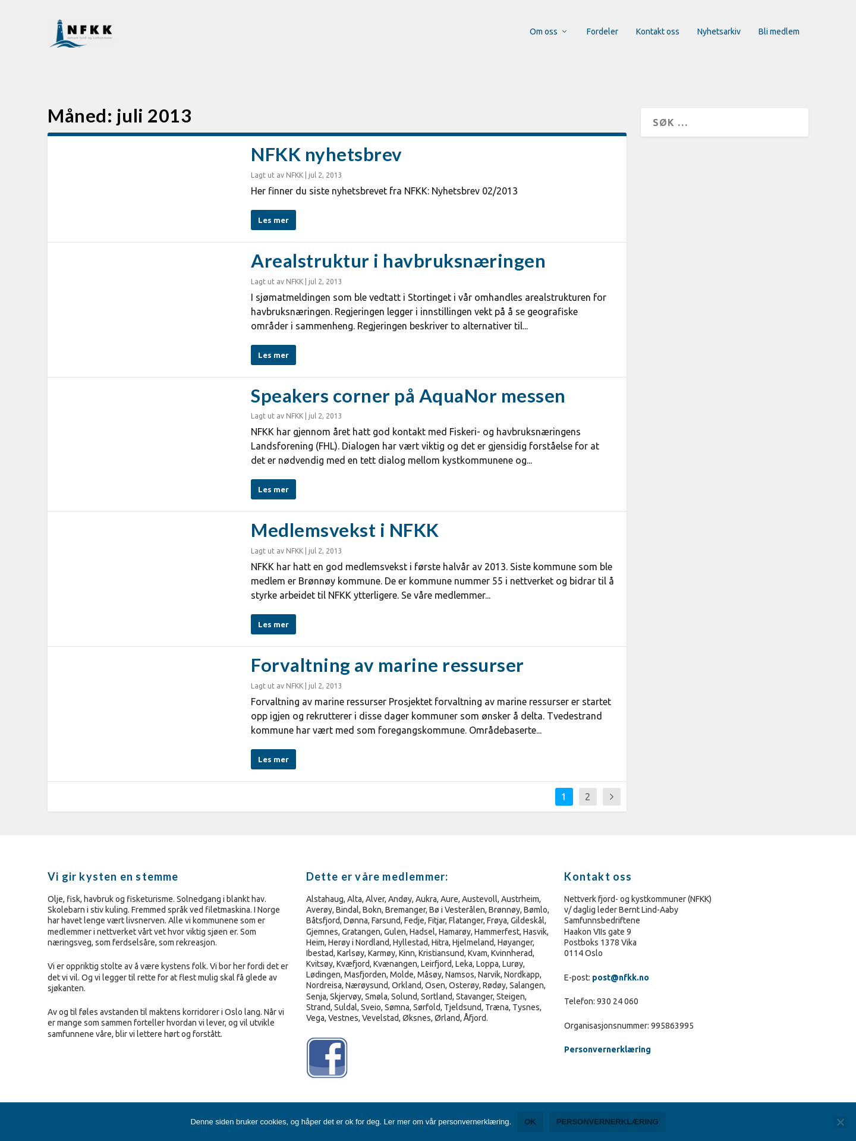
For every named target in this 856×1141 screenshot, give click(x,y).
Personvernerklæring (608, 1032)
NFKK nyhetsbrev (326, 136)
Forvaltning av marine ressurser (387, 647)
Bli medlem (779, 32)
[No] (840, 1122)
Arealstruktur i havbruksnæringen (398, 243)
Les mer (273, 203)
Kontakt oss (657, 32)
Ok (530, 1121)
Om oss (544, 32)
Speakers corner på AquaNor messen (408, 378)
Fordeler (602, 32)
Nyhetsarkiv (719, 32)
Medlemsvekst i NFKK (345, 512)
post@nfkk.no (620, 959)
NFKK (294, 158)
